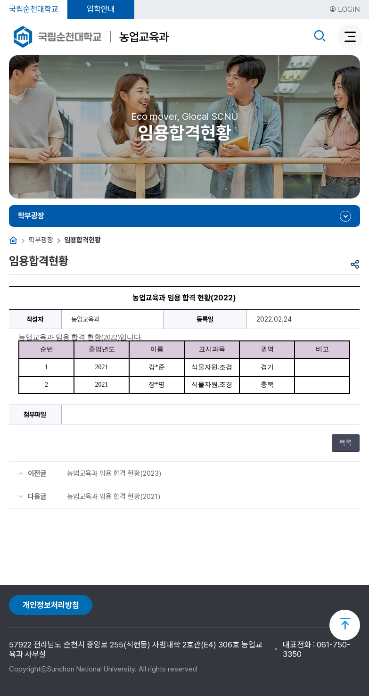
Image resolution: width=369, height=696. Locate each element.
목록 (345, 442)
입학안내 (101, 9)
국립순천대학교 (33, 9)
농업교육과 (144, 37)
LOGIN (344, 9)
